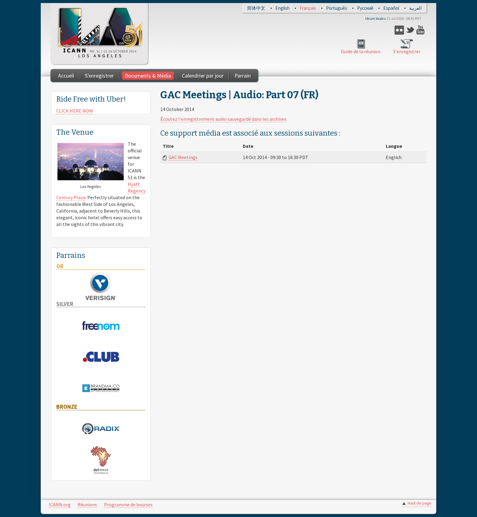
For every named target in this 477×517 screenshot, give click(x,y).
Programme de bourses (128, 504)
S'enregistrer (406, 51)
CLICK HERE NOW (74, 111)
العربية (415, 8)
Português (336, 8)
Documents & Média (148, 75)
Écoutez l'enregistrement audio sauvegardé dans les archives (223, 119)
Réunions (87, 504)
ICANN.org (60, 504)
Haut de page (419, 503)
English (282, 8)
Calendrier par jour (203, 75)
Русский (365, 8)
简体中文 (256, 8)
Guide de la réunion (360, 51)
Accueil (66, 75)
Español (391, 8)
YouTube (421, 30)
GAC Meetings (183, 157)
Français (308, 8)
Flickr (399, 30)
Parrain (243, 75)
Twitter (410, 30)
